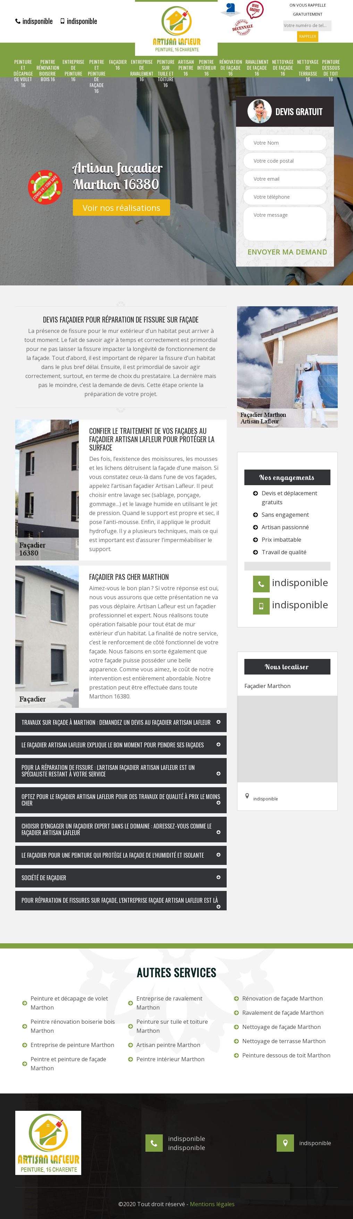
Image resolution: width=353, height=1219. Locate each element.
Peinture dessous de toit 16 (331, 70)
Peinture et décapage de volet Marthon (65, 1003)
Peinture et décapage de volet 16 (23, 73)
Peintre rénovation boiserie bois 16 (47, 70)
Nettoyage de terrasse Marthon (280, 1041)
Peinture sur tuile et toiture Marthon (168, 1026)
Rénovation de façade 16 (230, 67)
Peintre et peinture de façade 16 (97, 76)
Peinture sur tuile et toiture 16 (166, 73)
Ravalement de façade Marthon (278, 1012)
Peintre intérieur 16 (206, 67)
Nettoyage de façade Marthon (277, 1027)
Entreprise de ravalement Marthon (165, 1003)
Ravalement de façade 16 (257, 67)
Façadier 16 (118, 65)
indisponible (34, 20)
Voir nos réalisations (121, 207)
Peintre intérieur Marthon (166, 1059)
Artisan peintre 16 (186, 67)
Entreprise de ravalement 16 (141, 70)
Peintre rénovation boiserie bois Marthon (68, 1026)
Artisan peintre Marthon (164, 1045)
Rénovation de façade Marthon (278, 998)
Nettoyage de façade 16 (283, 67)
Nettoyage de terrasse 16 (308, 70)
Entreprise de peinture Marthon (68, 1045)
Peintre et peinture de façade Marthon (64, 1063)
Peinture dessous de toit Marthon (282, 1055)
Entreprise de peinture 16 (73, 70)
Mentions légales (212, 1204)
